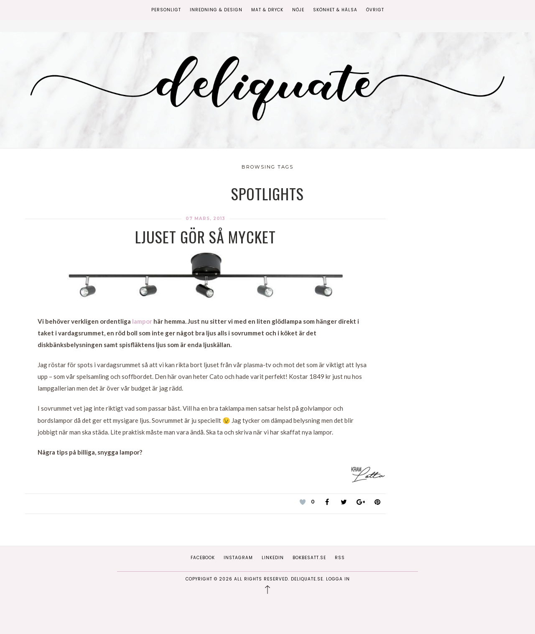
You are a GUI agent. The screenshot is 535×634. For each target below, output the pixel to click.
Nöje (298, 10)
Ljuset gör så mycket (205, 236)
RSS (340, 558)
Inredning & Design (216, 10)
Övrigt (375, 10)
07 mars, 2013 (205, 218)
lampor (142, 321)
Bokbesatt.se (309, 558)
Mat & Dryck (267, 10)
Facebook (203, 558)
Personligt (166, 10)
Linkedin (273, 558)
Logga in (338, 579)
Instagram (238, 558)
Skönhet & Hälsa (335, 10)
